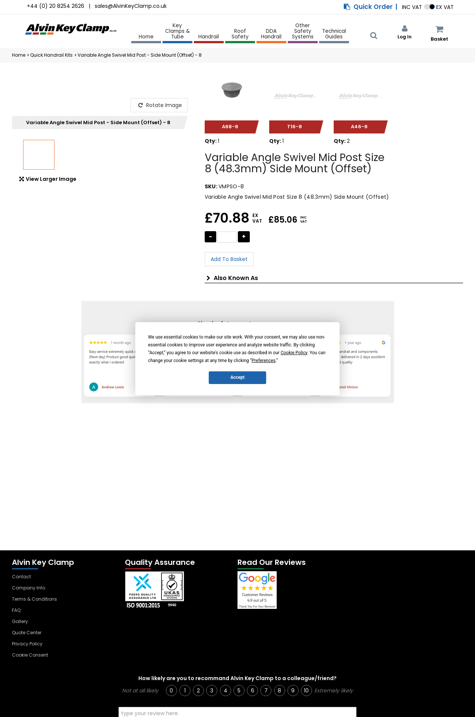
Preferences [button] (264, 360)
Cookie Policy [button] (294, 352)
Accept (237, 377)
